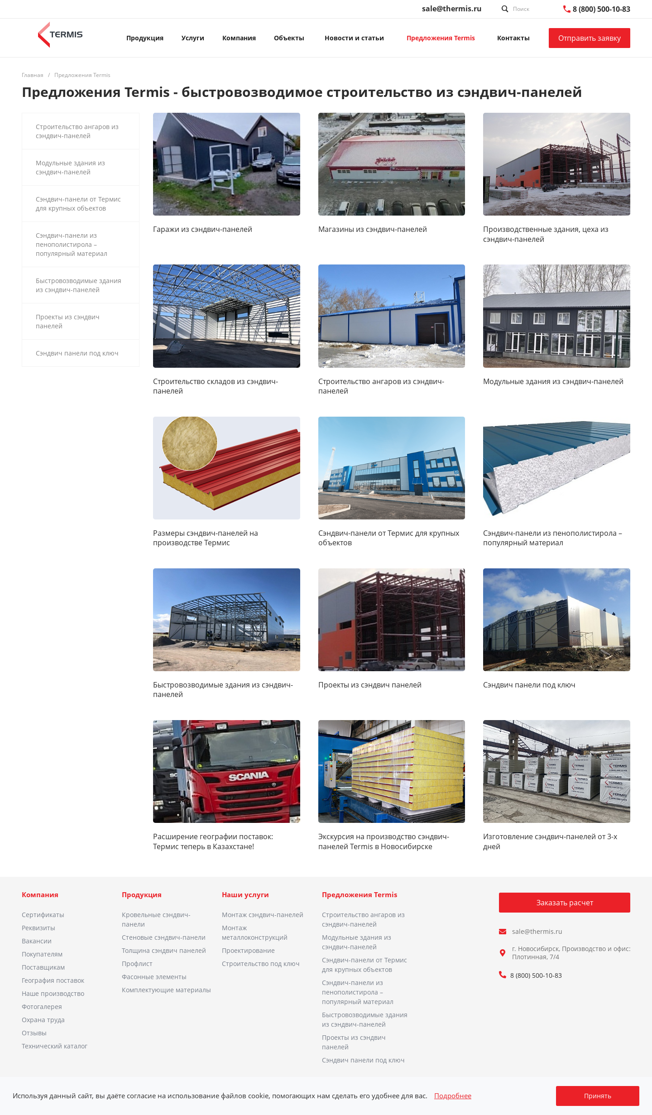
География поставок (53, 980)
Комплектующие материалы (166, 989)
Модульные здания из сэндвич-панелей (553, 381)
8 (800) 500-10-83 (601, 9)
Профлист (137, 963)
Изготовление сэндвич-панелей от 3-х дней (550, 841)
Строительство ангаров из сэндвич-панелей (381, 386)
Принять (597, 1095)
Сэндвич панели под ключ (529, 685)
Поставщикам (43, 967)
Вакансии (37, 941)
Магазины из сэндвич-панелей (372, 229)
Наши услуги (245, 894)
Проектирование (248, 950)
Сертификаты (43, 914)
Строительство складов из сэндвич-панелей (215, 386)
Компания (40, 894)
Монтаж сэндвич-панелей (262, 914)
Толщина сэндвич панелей (164, 950)
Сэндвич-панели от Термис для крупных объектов (388, 538)
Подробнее (452, 1095)
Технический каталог (54, 1046)
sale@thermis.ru (452, 9)
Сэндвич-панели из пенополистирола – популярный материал (552, 538)
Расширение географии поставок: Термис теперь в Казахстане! (213, 841)
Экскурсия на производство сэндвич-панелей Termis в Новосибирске (383, 841)
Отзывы (34, 1032)
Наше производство (53, 993)
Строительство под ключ (261, 963)
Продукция (142, 894)
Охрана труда (43, 1019)
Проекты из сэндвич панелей (370, 685)
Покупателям (42, 954)
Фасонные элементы (154, 976)
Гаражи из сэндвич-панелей (202, 229)
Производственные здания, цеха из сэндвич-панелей (546, 234)
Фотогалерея (42, 1006)
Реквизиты (38, 927)
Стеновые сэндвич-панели (164, 937)
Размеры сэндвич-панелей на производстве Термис (205, 538)
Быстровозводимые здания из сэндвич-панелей (223, 689)
